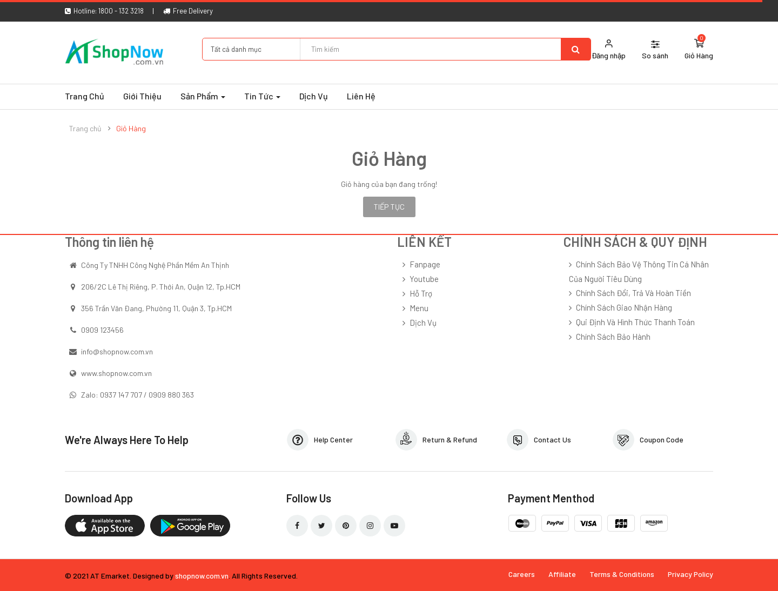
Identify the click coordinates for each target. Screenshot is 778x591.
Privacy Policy (690, 574)
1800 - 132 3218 (121, 10)
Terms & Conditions (621, 574)
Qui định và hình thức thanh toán (635, 322)
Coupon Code (661, 439)
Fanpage (425, 264)
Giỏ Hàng (131, 128)
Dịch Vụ (423, 322)
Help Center (333, 439)
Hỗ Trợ (421, 293)
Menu (419, 308)
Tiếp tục (389, 206)
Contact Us (552, 439)
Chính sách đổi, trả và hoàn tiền (633, 293)
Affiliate (562, 574)
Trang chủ (85, 128)
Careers (521, 574)
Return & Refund (449, 439)
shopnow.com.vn (202, 575)
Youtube (424, 279)
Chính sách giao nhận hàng (624, 307)
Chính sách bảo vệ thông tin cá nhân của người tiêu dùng (639, 271)
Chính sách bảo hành (613, 336)
